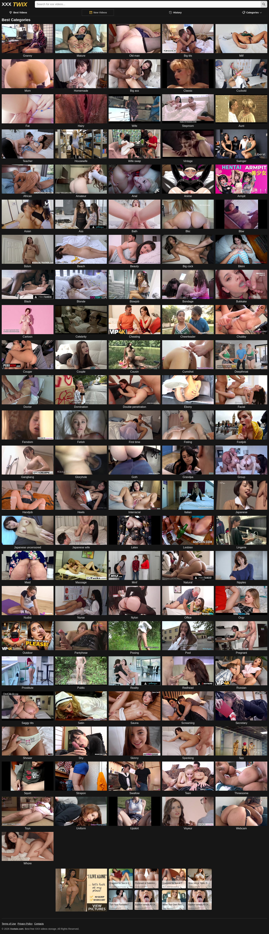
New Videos (100, 12)
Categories (252, 12)
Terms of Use (9, 923)
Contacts (39, 923)
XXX (14, 4)
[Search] (264, 4)
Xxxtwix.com (17, 928)
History (177, 12)
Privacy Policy (24, 923)
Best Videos (20, 12)
